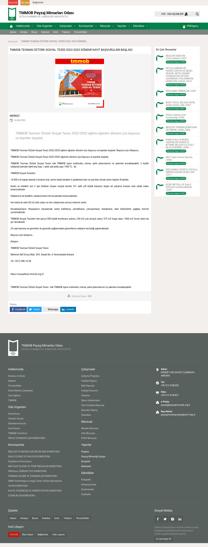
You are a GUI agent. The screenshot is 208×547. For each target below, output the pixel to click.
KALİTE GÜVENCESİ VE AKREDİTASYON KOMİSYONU (35, 494)
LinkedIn (68, 313)
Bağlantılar (38, 2)
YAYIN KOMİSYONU (18, 489)
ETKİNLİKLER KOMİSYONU (21, 499)
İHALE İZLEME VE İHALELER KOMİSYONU (29, 460)
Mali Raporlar (88, 389)
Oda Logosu (58, 538)
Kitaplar (85, 455)
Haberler (85, 399)
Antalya (24, 36)
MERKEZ (15, 119)
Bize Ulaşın (27, 538)
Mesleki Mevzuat (89, 432)
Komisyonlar (88, 29)
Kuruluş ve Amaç (16, 380)
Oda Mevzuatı (88, 437)
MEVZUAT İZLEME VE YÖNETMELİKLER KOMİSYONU (35, 470)
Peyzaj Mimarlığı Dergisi (93, 460)
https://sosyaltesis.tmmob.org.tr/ (27, 278)
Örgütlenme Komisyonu (20, 465)
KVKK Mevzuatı (89, 442)
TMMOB (12, 404)
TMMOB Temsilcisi (17, 437)
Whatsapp (51, 313)
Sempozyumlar (88, 488)
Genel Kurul (14, 417)
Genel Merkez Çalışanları (20, 394)
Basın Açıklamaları (90, 404)
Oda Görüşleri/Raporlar (92, 409)
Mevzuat (107, 29)
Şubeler (12, 384)
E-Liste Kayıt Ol (163, 542)
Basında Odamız (89, 414)
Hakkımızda (24, 29)
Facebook (18, 313)
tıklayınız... (134, 154)
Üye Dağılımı (14, 399)
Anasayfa (13, 45)
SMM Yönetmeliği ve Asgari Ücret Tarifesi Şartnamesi (35, 485)
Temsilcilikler (80, 36)
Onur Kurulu (14, 432)
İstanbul (45, 36)
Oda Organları (46, 29)
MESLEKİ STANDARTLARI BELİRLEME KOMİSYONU (34, 455)
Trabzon (66, 36)
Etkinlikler (140, 29)
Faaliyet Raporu (89, 384)
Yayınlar (123, 29)
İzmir (55, 36)
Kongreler (86, 483)
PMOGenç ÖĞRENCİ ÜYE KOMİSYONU (27, 475)
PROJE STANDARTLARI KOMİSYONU (26, 442)
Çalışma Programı (90, 380)
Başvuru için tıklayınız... (22, 239)
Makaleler (86, 470)
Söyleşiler (86, 498)
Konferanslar (87, 493)
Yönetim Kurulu (16, 422)
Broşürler (86, 465)
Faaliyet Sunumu (89, 394)
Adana (13, 36)
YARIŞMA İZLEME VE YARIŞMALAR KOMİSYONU (32, 480)
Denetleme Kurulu (17, 427)
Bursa (34, 36)
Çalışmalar (67, 29)
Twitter (34, 313)
